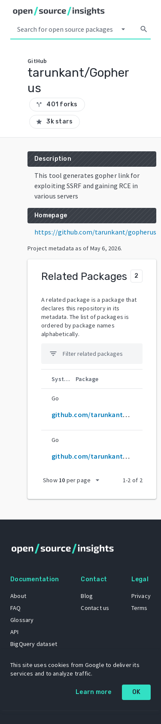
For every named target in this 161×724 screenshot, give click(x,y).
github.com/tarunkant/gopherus (103, 456)
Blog (87, 596)
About (18, 596)
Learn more (94, 692)
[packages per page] (73, 480)
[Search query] (65, 29)
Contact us (95, 608)
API (14, 632)
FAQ (15, 608)
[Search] (144, 29)
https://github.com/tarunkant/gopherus (95, 232)
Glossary (22, 620)
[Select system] (123, 29)
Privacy (141, 596)
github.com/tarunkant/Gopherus (103, 414)
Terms (139, 608)
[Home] (58, 11)
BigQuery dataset (33, 644)
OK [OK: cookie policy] (136, 692)
